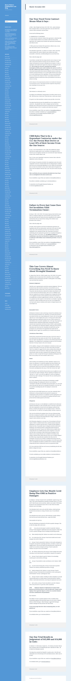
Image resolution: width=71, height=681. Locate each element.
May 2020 (7, 184)
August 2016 (7, 264)
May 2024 (7, 93)
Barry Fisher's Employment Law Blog (10, 6)
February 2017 (7, 252)
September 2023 (8, 109)
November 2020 (8, 174)
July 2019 (6, 199)
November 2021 (8, 152)
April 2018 (7, 225)
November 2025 (8, 62)
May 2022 (7, 141)
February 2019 (7, 207)
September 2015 (8, 284)
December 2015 (8, 278)
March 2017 (7, 250)
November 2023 (8, 105)
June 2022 (7, 139)
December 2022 (8, 127)
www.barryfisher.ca (52, 111)
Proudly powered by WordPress (35, 678)
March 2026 (7, 56)
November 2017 (8, 235)
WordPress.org (8, 309)
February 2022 (7, 146)
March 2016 (7, 272)
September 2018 (8, 215)
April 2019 (7, 203)
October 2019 (7, 194)
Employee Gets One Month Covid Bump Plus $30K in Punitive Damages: (45, 493)
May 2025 (7, 72)
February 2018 (7, 229)
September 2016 (8, 262)
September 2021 (8, 156)
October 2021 (7, 154)
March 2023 (7, 121)
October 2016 (7, 260)
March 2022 (7, 145)
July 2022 (6, 137)
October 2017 (7, 237)
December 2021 (8, 150)
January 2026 (7, 58)
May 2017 (7, 247)
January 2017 (7, 254)
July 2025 (6, 68)
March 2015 (7, 288)
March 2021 (7, 168)
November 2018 (8, 211)
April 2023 (7, 119)
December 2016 (8, 256)
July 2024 (6, 90)
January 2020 (7, 190)
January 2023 (7, 125)
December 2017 (8, 233)
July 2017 (6, 243)
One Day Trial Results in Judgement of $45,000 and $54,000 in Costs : (45, 639)
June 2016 (7, 268)
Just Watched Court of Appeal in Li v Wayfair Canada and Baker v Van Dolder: (11, 30)
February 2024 (7, 99)
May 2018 (7, 223)
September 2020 (8, 178)
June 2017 (7, 245)
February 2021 (7, 170)
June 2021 (7, 162)
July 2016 (6, 266)
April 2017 (7, 249)
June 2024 (7, 92)
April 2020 (7, 186)
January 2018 (7, 231)
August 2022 (7, 135)
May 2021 (7, 164)
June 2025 (7, 70)
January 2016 (7, 276)
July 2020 (6, 180)
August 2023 (7, 111)
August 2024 (7, 88)
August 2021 (7, 158)
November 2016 (8, 258)
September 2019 (8, 196)
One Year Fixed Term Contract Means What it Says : (44, 20)
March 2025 (7, 76)
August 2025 (7, 66)
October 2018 (7, 213)
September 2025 (8, 64)
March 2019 (7, 205)
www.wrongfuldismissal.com (35, 115)
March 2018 (7, 227)
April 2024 (7, 95)
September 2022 (8, 133)
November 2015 (8, 280)
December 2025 (8, 60)
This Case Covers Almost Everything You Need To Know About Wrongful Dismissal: (44, 268)
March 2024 (7, 97)
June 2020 (7, 182)
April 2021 (7, 166)
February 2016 (7, 274)
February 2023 (7, 123)
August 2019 (7, 197)
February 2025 (7, 78)
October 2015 (7, 282)
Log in (6, 303)
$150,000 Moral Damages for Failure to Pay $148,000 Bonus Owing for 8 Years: (10, 35)
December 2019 (8, 192)
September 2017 (8, 239)
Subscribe (7, 15)
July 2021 (6, 160)
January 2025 (7, 80)
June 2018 (7, 221)
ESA (46, 558)
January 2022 (7, 148)
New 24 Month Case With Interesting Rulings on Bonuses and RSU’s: (11, 48)
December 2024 (8, 82)
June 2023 (7, 115)
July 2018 (6, 219)
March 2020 (7, 188)
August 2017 (7, 241)
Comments (8, 307)
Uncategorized (8, 295)
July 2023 (6, 113)
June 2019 (7, 201)
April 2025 (7, 74)
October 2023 (7, 107)
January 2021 (7, 172)
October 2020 (7, 176)
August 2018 (7, 217)
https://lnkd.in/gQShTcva (34, 247)
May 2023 (7, 117)
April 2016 (7, 270)
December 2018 (8, 209)
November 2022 (8, 129)
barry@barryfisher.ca (56, 110)
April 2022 (7, 143)
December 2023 (8, 103)
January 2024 (7, 101)
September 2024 (8, 86)
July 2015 (6, 286)
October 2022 (7, 131)
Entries (7, 305)
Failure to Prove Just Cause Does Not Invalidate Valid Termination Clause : (45, 207)
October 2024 (7, 84)
